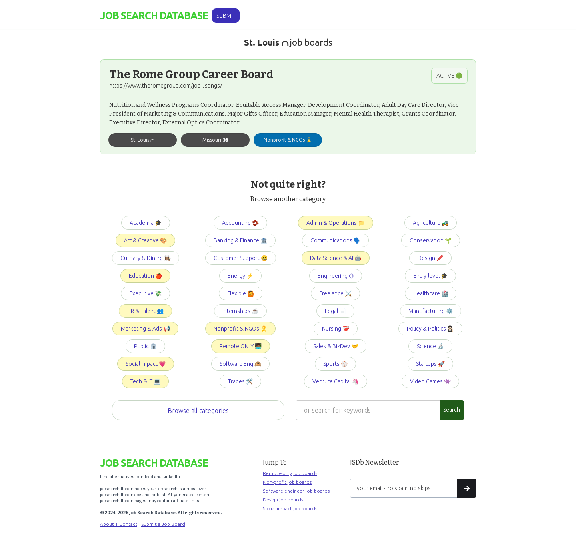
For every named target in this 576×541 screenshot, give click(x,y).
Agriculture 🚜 (430, 223)
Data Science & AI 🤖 (335, 258)
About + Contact (118, 524)
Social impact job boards (290, 508)
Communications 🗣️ (335, 240)
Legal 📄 (335, 311)
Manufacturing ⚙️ (430, 311)
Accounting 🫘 (240, 223)
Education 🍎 (145, 276)
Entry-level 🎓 (430, 276)
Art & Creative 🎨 (145, 240)
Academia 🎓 (146, 223)
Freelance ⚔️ (335, 293)
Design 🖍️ (430, 258)
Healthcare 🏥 (430, 293)
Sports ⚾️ (335, 364)
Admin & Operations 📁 (335, 223)
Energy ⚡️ (240, 276)
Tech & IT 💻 (145, 381)
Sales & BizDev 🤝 (335, 346)
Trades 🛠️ (240, 381)
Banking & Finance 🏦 (240, 240)
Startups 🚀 (430, 364)
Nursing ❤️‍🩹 (335, 328)
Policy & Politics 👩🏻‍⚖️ (430, 328)
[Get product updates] (403, 488)
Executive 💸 (145, 293)
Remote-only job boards (290, 473)
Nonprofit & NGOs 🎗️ (240, 328)
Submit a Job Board (163, 524)
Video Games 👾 (430, 381)
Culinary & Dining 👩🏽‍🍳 (145, 258)
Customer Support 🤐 (241, 258)
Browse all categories (198, 410)
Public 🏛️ (145, 346)
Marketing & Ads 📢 (145, 328)
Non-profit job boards (287, 482)
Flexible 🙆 (240, 293)
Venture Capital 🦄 (335, 381)
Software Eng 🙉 (240, 364)
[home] (154, 16)
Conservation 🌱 (431, 240)
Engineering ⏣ (336, 276)
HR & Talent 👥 (145, 311)
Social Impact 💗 (146, 364)
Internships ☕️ (240, 311)
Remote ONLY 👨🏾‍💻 (241, 346)
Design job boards (283, 499)
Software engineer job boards (296, 490)
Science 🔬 (430, 346)
